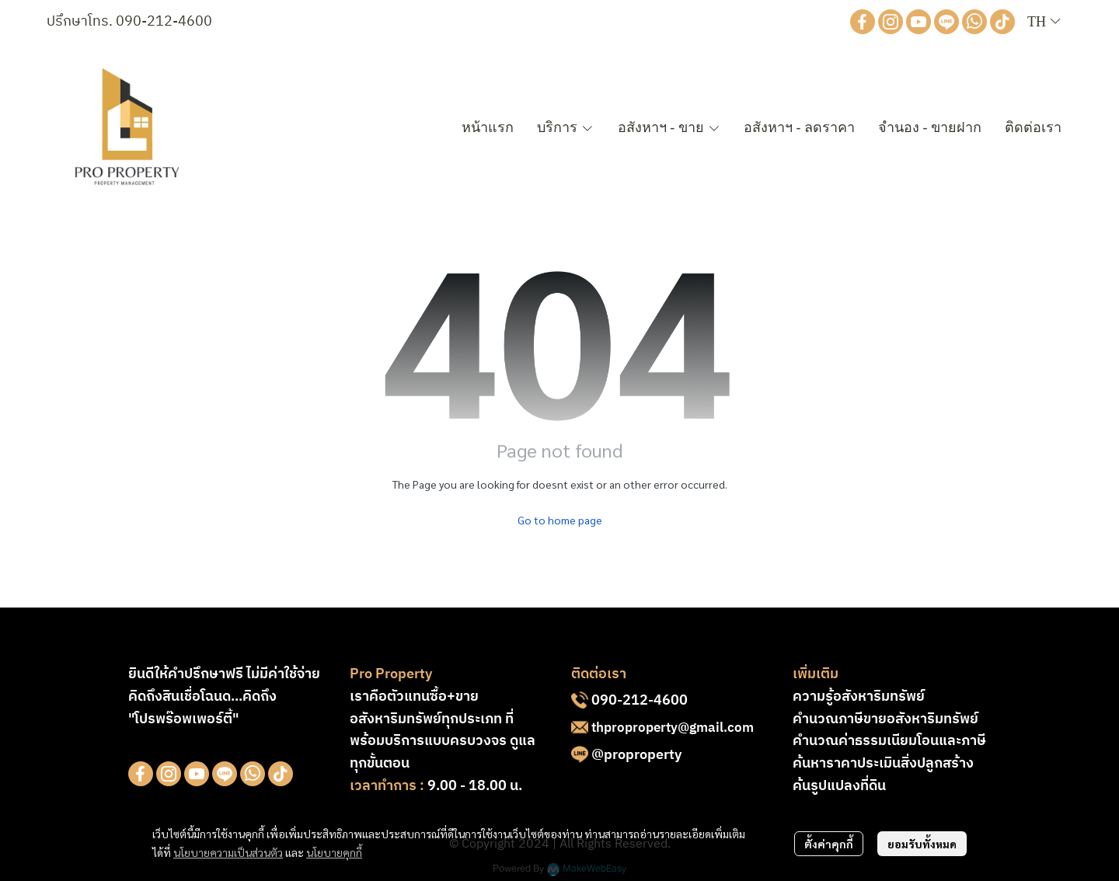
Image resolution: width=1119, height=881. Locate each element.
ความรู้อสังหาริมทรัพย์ (859, 697)
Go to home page (560, 520)
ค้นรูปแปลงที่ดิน (839, 786)
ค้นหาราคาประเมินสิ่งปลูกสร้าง (883, 763)
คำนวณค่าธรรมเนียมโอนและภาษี (889, 741)
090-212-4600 (164, 21)
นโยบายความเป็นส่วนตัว (228, 852)
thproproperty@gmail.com (672, 728)
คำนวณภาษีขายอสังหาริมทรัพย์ (885, 719)
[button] (1044, 22)
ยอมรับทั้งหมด (922, 844)
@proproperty (636, 755)
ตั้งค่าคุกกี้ (828, 844)
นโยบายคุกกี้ (334, 852)
